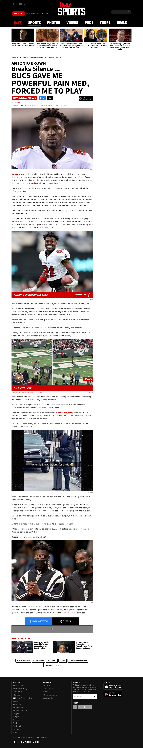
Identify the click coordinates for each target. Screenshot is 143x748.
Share (38, 621)
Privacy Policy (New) (20, 689)
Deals (122, 23)
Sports (34, 23)
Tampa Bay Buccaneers (78, 660)
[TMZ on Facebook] (13, 4)
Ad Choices (17, 695)
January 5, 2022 (24, 105)
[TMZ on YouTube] (84, 707)
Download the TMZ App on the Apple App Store (112, 687)
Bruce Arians (38, 660)
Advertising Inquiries (50, 695)
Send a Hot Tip (48, 689)
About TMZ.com (18, 685)
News (17, 22)
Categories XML (18, 717)
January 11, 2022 (53, 105)
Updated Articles (18, 707)
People (15, 723)
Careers (45, 692)
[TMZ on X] (16, 4)
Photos (53, 23)
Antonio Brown (23, 660)
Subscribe (95, 696)
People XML (17, 726)
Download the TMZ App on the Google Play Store (112, 694)
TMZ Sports (51, 660)
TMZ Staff (17, 102)
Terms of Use (17, 692)
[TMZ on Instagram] (25, 4)
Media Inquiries (48, 698)
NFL (57, 665)
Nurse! (62, 660)
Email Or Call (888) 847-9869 (37, 14)
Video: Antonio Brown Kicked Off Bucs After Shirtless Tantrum (27, 392)
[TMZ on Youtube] (20, 4)
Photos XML (17, 729)
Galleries (16, 720)
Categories (16, 714)
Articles (15, 701)
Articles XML (17, 704)
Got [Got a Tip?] (18, 13)
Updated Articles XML (20, 710)
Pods (89, 23)
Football (49, 665)
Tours (105, 23)
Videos (72, 23)
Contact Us (46, 685)
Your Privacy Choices (22, 698)
